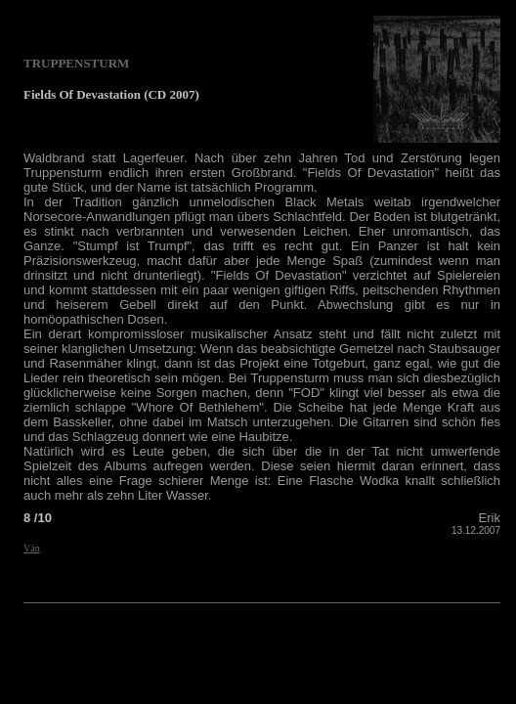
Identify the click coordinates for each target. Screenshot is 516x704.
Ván (31, 548)
